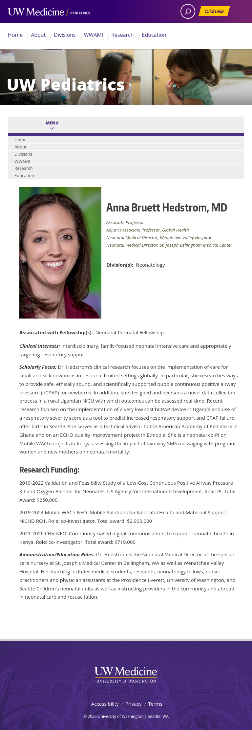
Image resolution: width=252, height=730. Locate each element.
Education (154, 34)
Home (15, 34)
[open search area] (187, 11)
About (38, 34)
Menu (52, 123)
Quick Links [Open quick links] (214, 12)
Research (122, 34)
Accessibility (105, 703)
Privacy (133, 703)
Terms (155, 703)
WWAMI (93, 34)
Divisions (64, 34)
